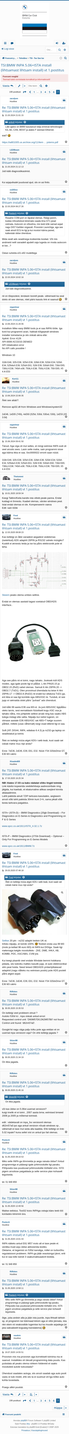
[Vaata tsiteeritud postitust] (25, 122)
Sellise (5, 940)
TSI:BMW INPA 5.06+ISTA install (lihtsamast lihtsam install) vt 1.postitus (32, 67)
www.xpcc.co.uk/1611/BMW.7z (18, 846)
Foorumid (13, 43)
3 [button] (41, 92)
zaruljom (14, 98)
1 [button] (34, 92)
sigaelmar (14, 307)
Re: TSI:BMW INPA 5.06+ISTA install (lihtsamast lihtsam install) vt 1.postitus (34, 109)
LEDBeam (14, 150)
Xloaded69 (15, 761)
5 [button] (49, 92)
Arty (28, 1424)
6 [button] (53, 92)
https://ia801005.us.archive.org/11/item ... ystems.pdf (30, 142)
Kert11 (15, 379)
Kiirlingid (6, 43)
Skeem (5, 595)
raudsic (17, 1335)
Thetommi (18, 476)
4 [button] (45, 92)
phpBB (23, 1421)
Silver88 (13, 1040)
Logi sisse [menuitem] (58, 43)
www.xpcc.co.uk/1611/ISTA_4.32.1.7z (22, 826)
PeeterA (13, 213)
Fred (15, 515)
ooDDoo (14, 190)
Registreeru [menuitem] (65, 43)
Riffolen (13, 991)
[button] (24, 92)
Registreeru (25, 49)
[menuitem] (65, 58)
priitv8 (12, 122)
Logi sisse (9, 49)
